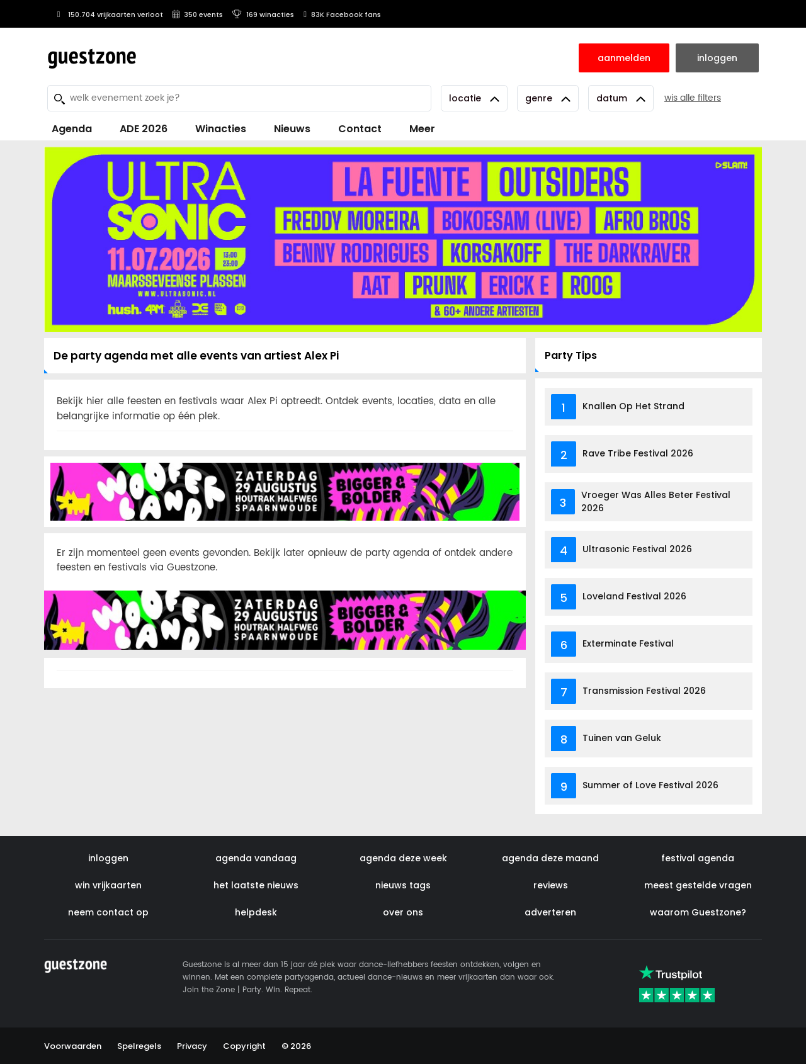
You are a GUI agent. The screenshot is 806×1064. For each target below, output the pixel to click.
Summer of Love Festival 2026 (650, 785)
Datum (620, 98)
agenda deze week (403, 858)
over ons (403, 912)
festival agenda (697, 858)
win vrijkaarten (108, 885)
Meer (422, 129)
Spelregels (139, 1046)
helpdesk (256, 912)
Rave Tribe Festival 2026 (637, 453)
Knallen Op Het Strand (633, 406)
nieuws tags (403, 885)
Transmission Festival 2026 (644, 690)
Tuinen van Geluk (621, 738)
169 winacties (263, 14)
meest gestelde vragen (698, 885)
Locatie (474, 98)
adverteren (550, 912)
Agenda (72, 129)
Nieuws (292, 129)
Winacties (220, 129)
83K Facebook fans (342, 14)
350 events (198, 14)
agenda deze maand (550, 858)
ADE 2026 (143, 129)
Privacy (192, 1046)
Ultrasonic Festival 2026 (637, 549)
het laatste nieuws (255, 885)
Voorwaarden (72, 1046)
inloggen (108, 858)
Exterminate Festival (628, 643)
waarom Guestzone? (698, 912)
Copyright (244, 1046)
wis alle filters (692, 98)
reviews (550, 885)
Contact (360, 129)
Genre (547, 98)
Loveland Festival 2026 (634, 596)
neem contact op (108, 912)
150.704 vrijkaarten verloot (108, 14)
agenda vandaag (256, 858)
